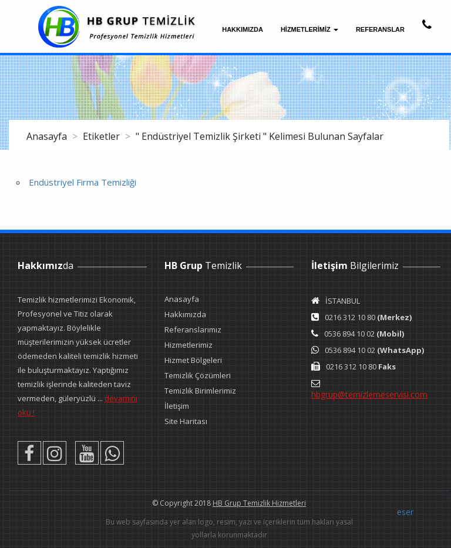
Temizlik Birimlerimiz (200, 390)
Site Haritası (185, 421)
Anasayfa (47, 136)
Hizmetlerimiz (188, 344)
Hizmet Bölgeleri (193, 360)
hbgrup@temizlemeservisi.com (369, 394)
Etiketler (102, 136)
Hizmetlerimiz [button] (309, 29)
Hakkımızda (242, 29)
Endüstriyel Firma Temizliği (82, 182)
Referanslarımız (192, 329)
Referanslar (380, 29)
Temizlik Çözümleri (197, 375)
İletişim (176, 406)
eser (405, 511)
